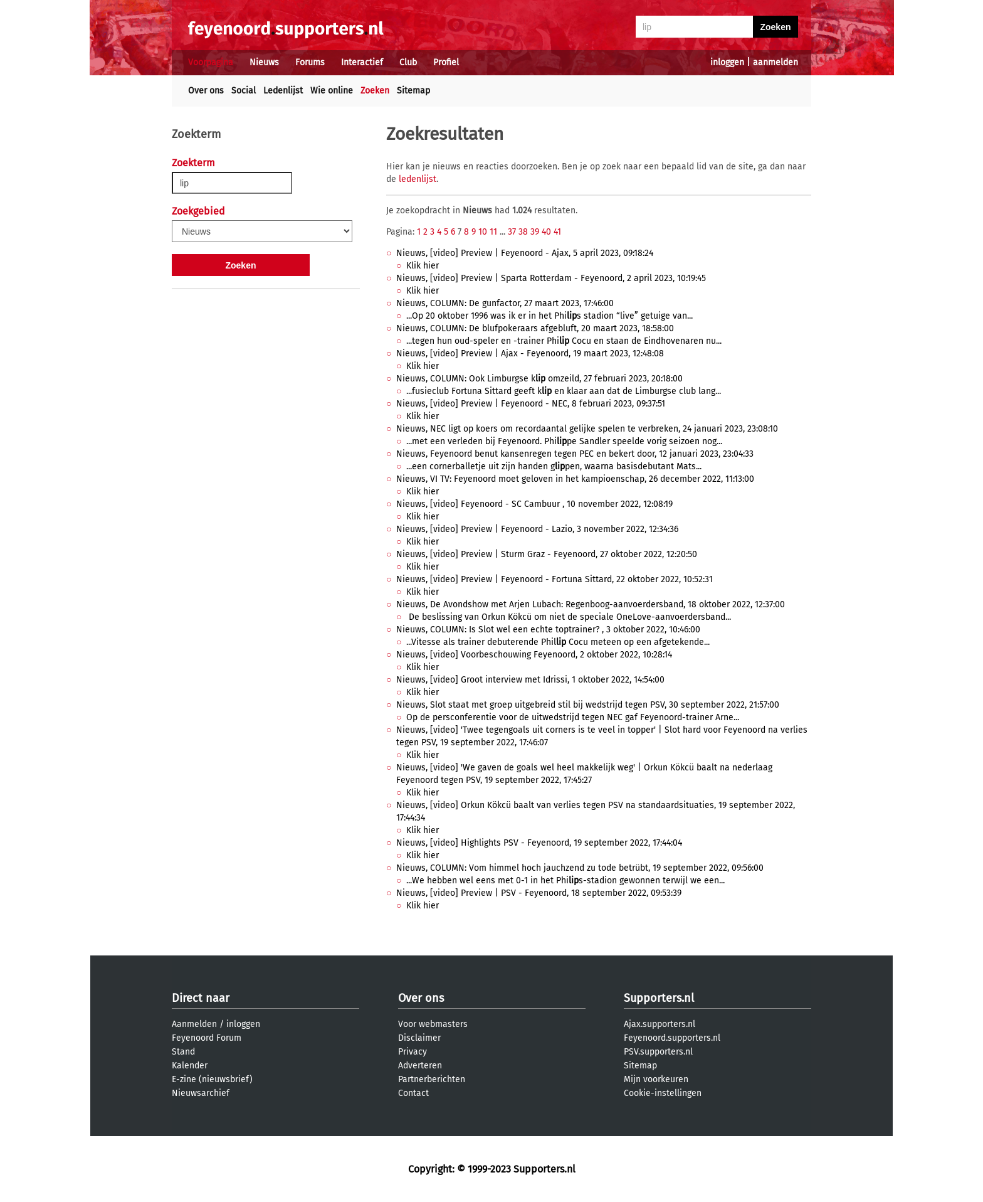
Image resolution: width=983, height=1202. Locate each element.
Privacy (412, 1051)
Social (243, 90)
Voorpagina (210, 62)
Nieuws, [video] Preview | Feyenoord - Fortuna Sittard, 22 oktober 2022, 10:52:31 (554, 579)
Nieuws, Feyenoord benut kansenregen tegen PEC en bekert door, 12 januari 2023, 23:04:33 (575, 454)
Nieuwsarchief (200, 1093)
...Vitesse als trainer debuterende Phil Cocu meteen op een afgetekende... (558, 642)
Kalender (190, 1065)
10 (482, 231)
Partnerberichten (431, 1079)
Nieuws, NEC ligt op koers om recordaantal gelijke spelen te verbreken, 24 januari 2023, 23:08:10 (587, 428)
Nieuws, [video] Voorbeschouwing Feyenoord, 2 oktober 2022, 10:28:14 (534, 654)
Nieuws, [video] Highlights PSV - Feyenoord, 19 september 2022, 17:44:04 (539, 843)
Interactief (362, 62)
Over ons (206, 90)
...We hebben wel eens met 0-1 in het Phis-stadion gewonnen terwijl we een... (565, 880)
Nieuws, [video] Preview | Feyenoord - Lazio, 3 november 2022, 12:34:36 (537, 529)
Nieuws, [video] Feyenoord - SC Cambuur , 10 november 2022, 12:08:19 (534, 504)
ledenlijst (417, 179)
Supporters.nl (659, 998)
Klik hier (422, 265)
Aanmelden (194, 1024)
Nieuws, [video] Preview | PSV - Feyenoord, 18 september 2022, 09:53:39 (538, 893)
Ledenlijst (283, 90)
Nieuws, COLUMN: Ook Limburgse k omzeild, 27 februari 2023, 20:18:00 (539, 378)
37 (512, 231)
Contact (413, 1093)
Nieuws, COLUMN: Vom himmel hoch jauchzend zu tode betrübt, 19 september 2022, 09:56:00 (580, 868)
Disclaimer (419, 1038)
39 (534, 231)
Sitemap (413, 90)
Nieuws (264, 62)
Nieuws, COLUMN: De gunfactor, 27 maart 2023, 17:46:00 (505, 303)
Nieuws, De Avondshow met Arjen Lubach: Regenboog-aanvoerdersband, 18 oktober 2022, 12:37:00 (590, 604)
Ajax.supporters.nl (659, 1024)
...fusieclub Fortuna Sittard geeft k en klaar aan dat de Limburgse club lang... (563, 391)
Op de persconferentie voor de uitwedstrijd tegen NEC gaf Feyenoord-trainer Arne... (572, 717)
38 (523, 231)
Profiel (446, 62)
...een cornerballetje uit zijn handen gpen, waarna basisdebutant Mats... (554, 466)
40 (546, 231)
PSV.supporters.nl (658, 1051)
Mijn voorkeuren (656, 1079)
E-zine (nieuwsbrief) (212, 1079)
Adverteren (420, 1065)
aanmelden (775, 62)
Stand (183, 1051)
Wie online (331, 90)
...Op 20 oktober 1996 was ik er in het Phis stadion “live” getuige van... (549, 316)
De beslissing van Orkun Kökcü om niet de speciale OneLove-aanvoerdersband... (568, 617)
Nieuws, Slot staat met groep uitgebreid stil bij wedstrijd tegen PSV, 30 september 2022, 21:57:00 (587, 704)
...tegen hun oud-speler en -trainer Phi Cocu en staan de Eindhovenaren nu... (564, 341)
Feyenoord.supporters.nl (672, 1038)
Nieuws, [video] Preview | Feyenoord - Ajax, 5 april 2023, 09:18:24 (524, 253)
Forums (310, 62)
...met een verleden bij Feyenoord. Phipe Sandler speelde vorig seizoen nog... (564, 441)
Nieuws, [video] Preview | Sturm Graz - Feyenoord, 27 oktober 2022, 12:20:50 (546, 554)
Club (408, 62)
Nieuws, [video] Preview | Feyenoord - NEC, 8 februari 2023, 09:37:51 (530, 403)
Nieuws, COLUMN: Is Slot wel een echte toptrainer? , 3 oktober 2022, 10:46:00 (548, 629)
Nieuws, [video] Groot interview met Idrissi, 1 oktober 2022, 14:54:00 (530, 679)
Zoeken (374, 90)
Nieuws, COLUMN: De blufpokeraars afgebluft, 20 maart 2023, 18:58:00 (535, 328)
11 (493, 231)
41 (557, 231)
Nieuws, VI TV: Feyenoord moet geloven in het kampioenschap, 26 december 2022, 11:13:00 (575, 479)
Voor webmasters (433, 1024)
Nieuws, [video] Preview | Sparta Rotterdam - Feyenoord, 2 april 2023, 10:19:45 (551, 278)
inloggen (727, 62)
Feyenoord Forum (206, 1038)
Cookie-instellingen (663, 1093)
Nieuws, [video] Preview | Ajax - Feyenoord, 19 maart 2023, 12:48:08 (530, 353)
